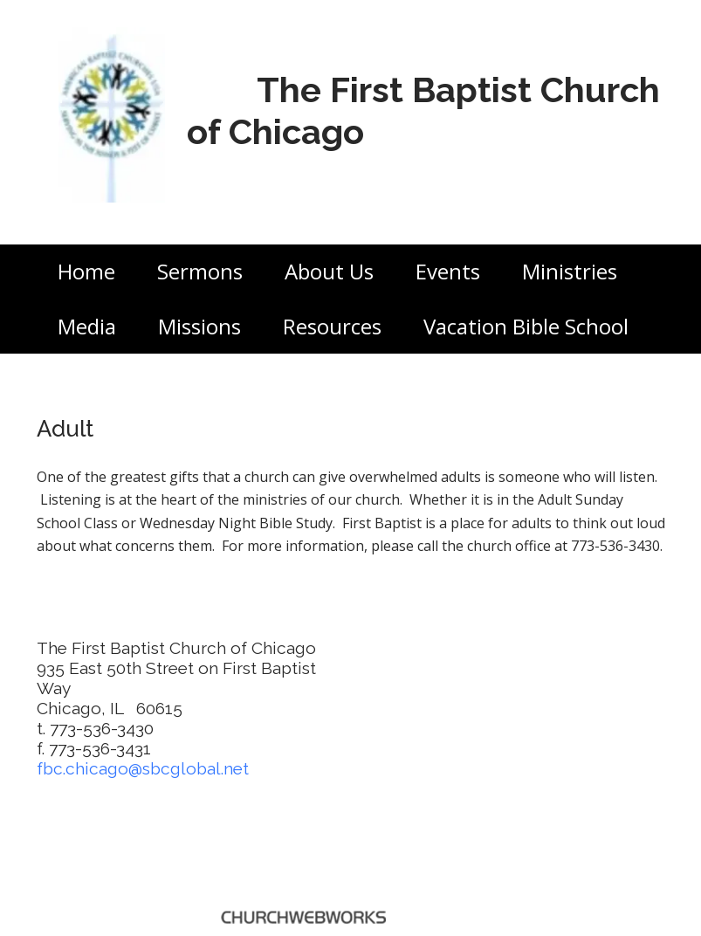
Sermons (200, 271)
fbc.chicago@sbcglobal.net (143, 768)
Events (448, 271)
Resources (332, 326)
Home (86, 271)
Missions (199, 326)
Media (87, 326)
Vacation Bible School (526, 326)
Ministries (569, 271)
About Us (329, 271)
